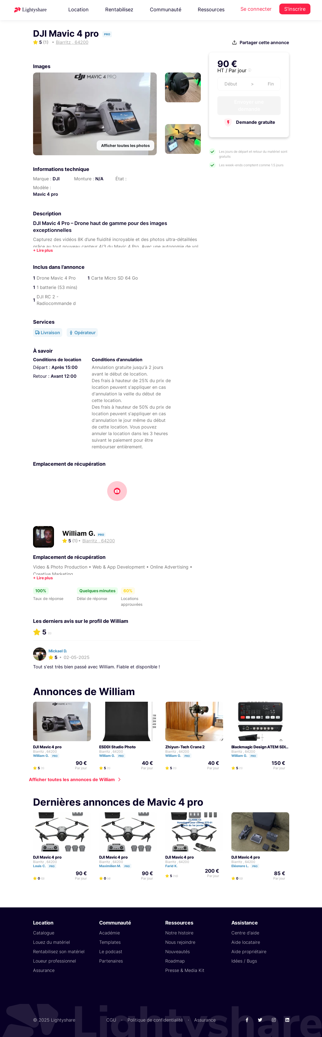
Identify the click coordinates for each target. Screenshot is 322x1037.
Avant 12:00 (64, 376)
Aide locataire (245, 942)
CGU (111, 1020)
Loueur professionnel (54, 961)
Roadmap (175, 961)
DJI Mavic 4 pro (47, 746)
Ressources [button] (211, 9)
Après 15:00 (65, 367)
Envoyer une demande (249, 105)
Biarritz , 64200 (45, 751)
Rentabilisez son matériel (59, 951)
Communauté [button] (165, 9)
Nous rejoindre (180, 942)
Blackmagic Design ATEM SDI (258, 746)
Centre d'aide (245, 933)
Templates (110, 942)
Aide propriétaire (248, 951)
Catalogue (43, 933)
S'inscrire (294, 9)
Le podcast (110, 951)
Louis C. (47, 866)
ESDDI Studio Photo (117, 746)
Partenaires (111, 961)
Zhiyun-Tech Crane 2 (185, 746)
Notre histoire (179, 933)
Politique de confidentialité (155, 1020)
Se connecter (256, 9)
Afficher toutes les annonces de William (72, 779)
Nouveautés (177, 951)
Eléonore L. (247, 866)
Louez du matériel (51, 942)
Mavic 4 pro (45, 194)
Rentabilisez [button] (119, 9)
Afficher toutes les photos (125, 145)
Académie (109, 933)
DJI (56, 178)
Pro (55, 755)
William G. (79, 533)
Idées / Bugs (244, 961)
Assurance (44, 970)
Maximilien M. (117, 866)
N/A (99, 178)
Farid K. (174, 866)
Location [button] (78, 9)
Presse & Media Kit (184, 970)
